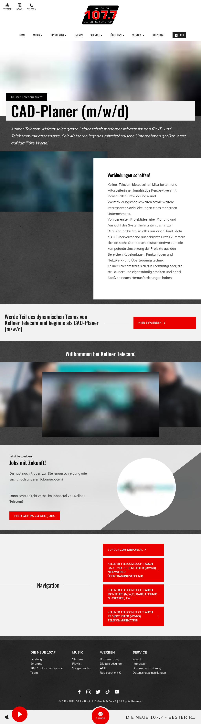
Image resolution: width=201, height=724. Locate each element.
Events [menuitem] (79, 35)
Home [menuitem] (22, 35)
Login (179, 35)
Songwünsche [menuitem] (81, 668)
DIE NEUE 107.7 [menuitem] (43, 652)
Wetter (7, 6)
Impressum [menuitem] (140, 663)
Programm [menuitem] (59, 35)
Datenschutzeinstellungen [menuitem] (149, 672)
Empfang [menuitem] (36, 663)
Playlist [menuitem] (76, 663)
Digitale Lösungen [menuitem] (111, 663)
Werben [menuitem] (138, 35)
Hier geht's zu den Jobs (34, 516)
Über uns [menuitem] (117, 35)
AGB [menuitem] (103, 668)
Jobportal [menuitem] (158, 35)
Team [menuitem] (34, 672)
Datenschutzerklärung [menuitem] (147, 668)
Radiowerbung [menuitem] (109, 659)
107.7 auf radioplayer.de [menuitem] (46, 668)
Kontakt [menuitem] (138, 659)
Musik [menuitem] (38, 35)
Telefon (31, 6)
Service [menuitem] (96, 35)
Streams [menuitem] (77, 659)
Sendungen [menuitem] (37, 659)
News (19, 6)
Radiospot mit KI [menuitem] (111, 672)
